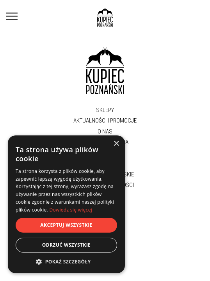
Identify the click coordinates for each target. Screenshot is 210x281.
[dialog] (66, 204)
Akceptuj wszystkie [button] (66, 225)
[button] (66, 261)
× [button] (116, 144)
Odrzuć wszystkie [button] (66, 245)
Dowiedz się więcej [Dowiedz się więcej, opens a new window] (70, 209)
